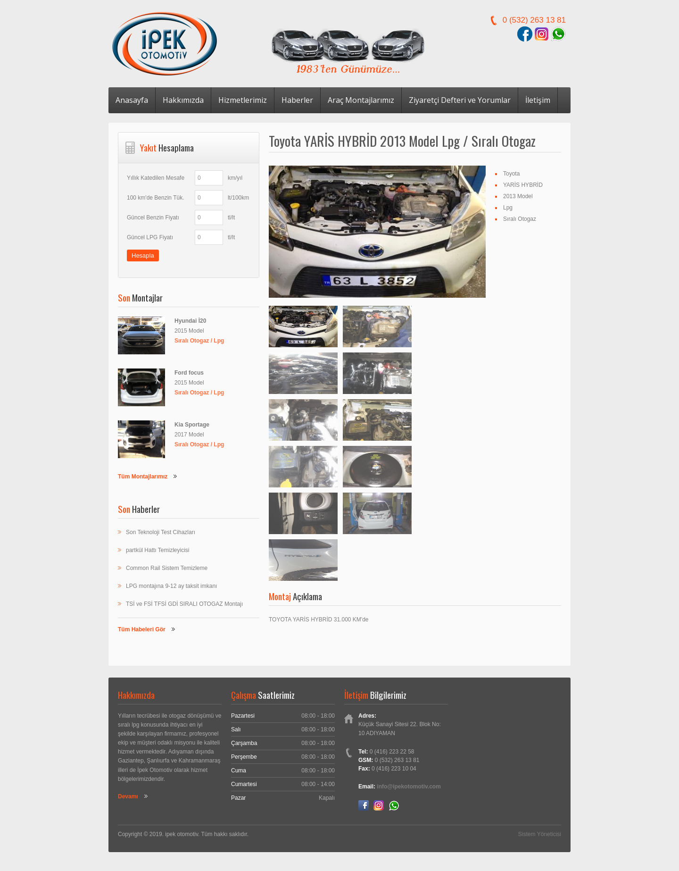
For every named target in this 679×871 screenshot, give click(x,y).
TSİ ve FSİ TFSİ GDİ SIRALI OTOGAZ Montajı (184, 604)
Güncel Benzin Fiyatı (153, 217)
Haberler (297, 100)
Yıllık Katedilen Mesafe (155, 178)
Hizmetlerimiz (242, 100)
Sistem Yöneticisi (539, 834)
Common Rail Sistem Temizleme (166, 568)
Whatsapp (394, 805)
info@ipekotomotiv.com (408, 786)
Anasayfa (132, 100)
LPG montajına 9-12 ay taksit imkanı (171, 586)
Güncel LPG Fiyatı (150, 237)
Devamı (128, 796)
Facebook (363, 805)
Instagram (378, 805)
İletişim (537, 100)
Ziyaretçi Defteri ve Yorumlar (460, 100)
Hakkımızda (183, 100)
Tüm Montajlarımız (142, 476)
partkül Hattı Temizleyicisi (157, 550)
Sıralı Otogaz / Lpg (199, 340)
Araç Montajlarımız (361, 100)
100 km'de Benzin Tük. (155, 197)
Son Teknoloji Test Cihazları (160, 532)
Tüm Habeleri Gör (142, 629)
